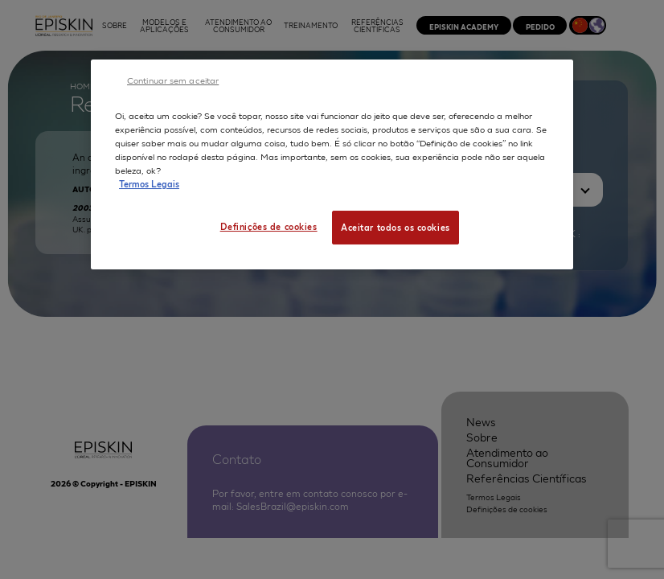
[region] (332, 164)
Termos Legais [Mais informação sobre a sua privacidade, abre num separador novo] (149, 183)
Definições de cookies (269, 226)
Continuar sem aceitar (173, 79)
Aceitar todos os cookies (395, 226)
